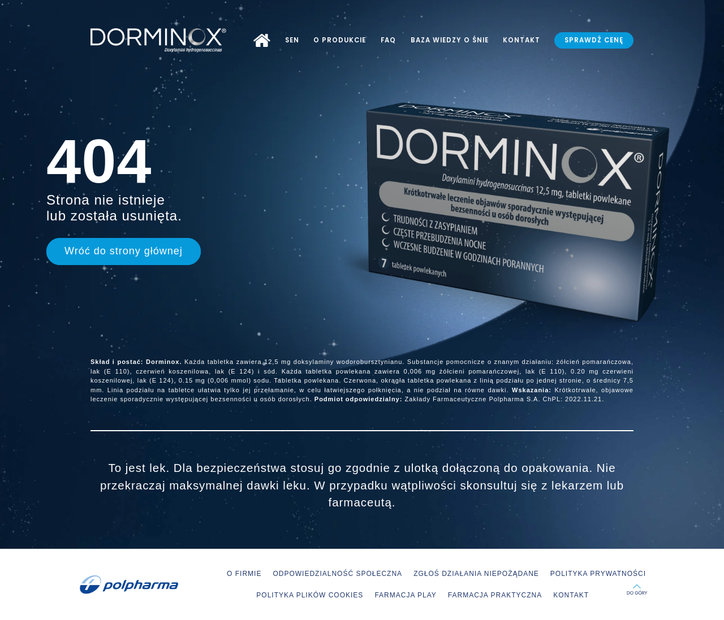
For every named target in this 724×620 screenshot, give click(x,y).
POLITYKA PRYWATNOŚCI (598, 574)
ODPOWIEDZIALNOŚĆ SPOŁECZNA (337, 574)
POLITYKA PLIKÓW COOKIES (309, 595)
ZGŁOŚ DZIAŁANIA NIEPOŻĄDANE (476, 574)
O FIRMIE (244, 574)
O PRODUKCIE (339, 40)
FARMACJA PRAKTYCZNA (495, 595)
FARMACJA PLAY (405, 595)
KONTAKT (521, 40)
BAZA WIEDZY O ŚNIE (450, 40)
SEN (292, 40)
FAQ (388, 40)
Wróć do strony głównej (123, 251)
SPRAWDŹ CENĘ (593, 40)
